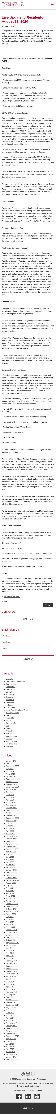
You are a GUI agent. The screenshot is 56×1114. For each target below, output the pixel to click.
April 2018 (10, 987)
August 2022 (11, 852)
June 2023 (10, 826)
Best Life (9, 679)
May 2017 (10, 1015)
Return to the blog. (11, 597)
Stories (8, 728)
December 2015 (12, 1059)
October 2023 (11, 815)
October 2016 (11, 1033)
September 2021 (12, 880)
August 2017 (11, 1008)
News (8, 715)
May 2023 (10, 828)
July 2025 (10, 769)
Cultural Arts (10, 689)
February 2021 (11, 898)
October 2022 (11, 847)
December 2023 (12, 810)
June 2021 (10, 888)
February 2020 (11, 930)
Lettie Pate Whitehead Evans (17, 710)
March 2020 (10, 927)
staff (7, 726)
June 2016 (10, 1044)
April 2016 (10, 1049)
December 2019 (12, 935)
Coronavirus (10, 687)
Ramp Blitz (10, 718)
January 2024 (11, 808)
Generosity (10, 697)
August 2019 (11, 945)
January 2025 (11, 776)
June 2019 (10, 950)
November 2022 (12, 844)
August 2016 (11, 1039)
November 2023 (12, 813)
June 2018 (10, 982)
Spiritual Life (11, 723)
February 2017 (11, 1023)
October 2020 (11, 909)
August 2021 (11, 883)
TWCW (9, 733)
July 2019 (10, 948)
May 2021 (10, 891)
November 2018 (12, 969)
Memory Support (12, 713)
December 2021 (12, 873)
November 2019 (12, 937)
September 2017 (12, 1005)
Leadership (10, 707)
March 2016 (10, 1052)
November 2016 (12, 1031)
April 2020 (10, 924)
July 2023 (10, 823)
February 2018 (11, 992)
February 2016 (11, 1054)
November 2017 (12, 1000)
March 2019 (10, 958)
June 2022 (10, 857)
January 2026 (11, 761)
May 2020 (10, 922)
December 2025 (12, 763)
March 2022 (10, 865)
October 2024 (11, 784)
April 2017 (10, 1018)
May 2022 (10, 860)
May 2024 (10, 797)
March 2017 (10, 1021)
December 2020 (12, 904)
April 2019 (10, 956)
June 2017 (10, 1013)
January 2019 (11, 963)
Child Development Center (16, 681)
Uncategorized (11, 736)
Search (4, 602)
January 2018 (11, 995)
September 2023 (12, 818)
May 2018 (10, 984)
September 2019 (12, 943)
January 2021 (11, 901)
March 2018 (10, 989)
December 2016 (12, 1028)
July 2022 (10, 854)
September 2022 (12, 849)
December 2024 (12, 779)
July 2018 (10, 979)
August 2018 (11, 976)
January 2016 (11, 1057)
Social (8, 720)
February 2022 (11, 867)
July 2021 (10, 886)
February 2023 (11, 836)
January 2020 (11, 932)
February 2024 (11, 805)
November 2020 (12, 906)
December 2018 (12, 966)
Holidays (9, 705)
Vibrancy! (9, 739)
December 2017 (12, 997)
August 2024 (11, 789)
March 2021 (10, 896)
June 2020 (10, 919)
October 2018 (11, 971)
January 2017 (11, 1026)
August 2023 (11, 821)
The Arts (9, 731)
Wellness (9, 746)
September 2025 (12, 766)
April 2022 (10, 862)
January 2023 (11, 839)
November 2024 (12, 782)
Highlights (10, 702)
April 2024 (10, 800)
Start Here (28, 619)
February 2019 (11, 961)
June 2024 (10, 795)
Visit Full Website (27, 1108)
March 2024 (10, 802)
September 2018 (12, 974)
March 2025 (10, 774)
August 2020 (11, 914)
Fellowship (10, 694)
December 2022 (12, 841)
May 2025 (10, 771)
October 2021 (11, 878)
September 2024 (12, 787)
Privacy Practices (45, 1083)
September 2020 (12, 911)
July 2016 (10, 1041)
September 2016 (12, 1036)
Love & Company (35, 1090)
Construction (11, 684)
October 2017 (11, 1002)
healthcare (10, 700)
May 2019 (10, 953)
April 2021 (10, 893)
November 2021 (12, 875)
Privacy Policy (31, 1083)
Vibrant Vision (11, 741)
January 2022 (11, 870)
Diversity (9, 692)
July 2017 (10, 1010)
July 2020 (10, 917)
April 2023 (10, 831)
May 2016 (10, 1046)
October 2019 (11, 940)
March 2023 (10, 834)
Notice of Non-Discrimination (28, 1086)
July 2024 (10, 792)
